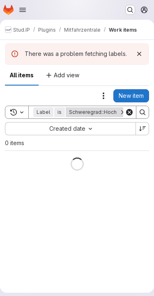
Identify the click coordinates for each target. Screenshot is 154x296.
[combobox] (70, 128)
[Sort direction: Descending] (142, 128)
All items (22, 75)
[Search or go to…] (130, 10)
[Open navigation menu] (22, 9)
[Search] (142, 112)
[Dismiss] (139, 54)
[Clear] (129, 112)
